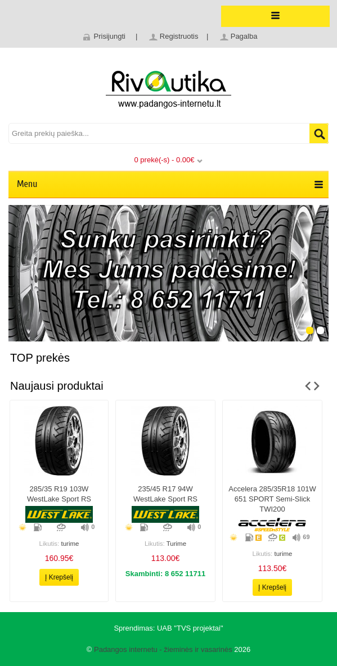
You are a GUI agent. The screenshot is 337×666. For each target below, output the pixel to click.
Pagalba (244, 36)
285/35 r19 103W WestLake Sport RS (59, 494)
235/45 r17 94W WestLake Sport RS (165, 494)
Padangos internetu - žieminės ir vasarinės (163, 649)
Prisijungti (109, 36)
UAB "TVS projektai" (190, 628)
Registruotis (179, 36)
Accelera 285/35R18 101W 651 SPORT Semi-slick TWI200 (272, 499)
